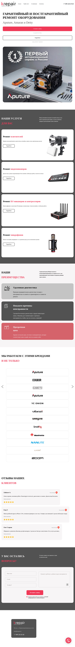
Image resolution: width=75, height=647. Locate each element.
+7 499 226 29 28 (68, 4)
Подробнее (37, 37)
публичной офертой (40, 598)
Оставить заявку (37, 28)
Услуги (19, 3)
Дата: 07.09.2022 (52, 492)
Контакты (41, 3)
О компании (34, 3)
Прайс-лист (26, 3)
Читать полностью (7, 498)
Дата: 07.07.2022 (54, 527)
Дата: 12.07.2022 (62, 509)
